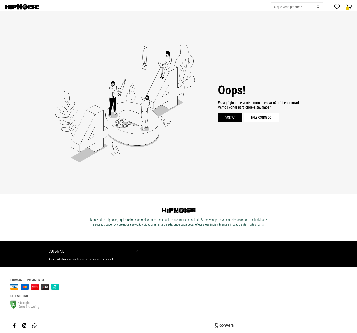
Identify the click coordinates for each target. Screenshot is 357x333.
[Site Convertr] (179, 325)
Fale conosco (261, 117)
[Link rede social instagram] (24, 325)
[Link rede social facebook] (14, 325)
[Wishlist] (337, 7)
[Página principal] (36, 7)
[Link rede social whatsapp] (34, 325)
